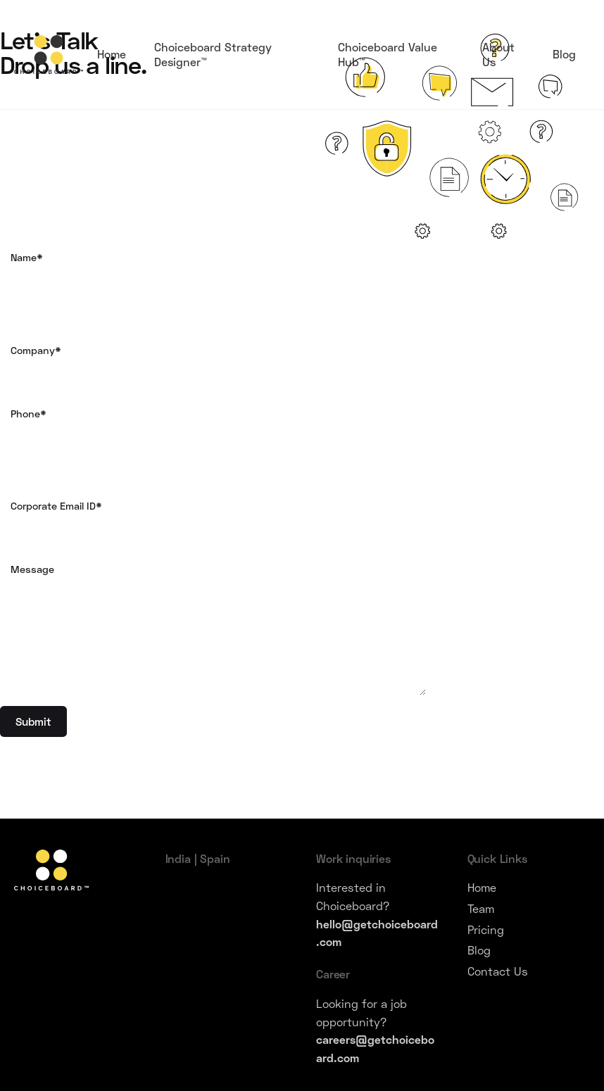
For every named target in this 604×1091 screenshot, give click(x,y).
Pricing (485, 929)
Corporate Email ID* (218, 525)
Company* (218, 369)
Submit (33, 721)
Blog (479, 950)
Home (481, 887)
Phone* (218, 433)
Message (218, 629)
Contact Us (497, 971)
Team (480, 908)
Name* (218, 276)
